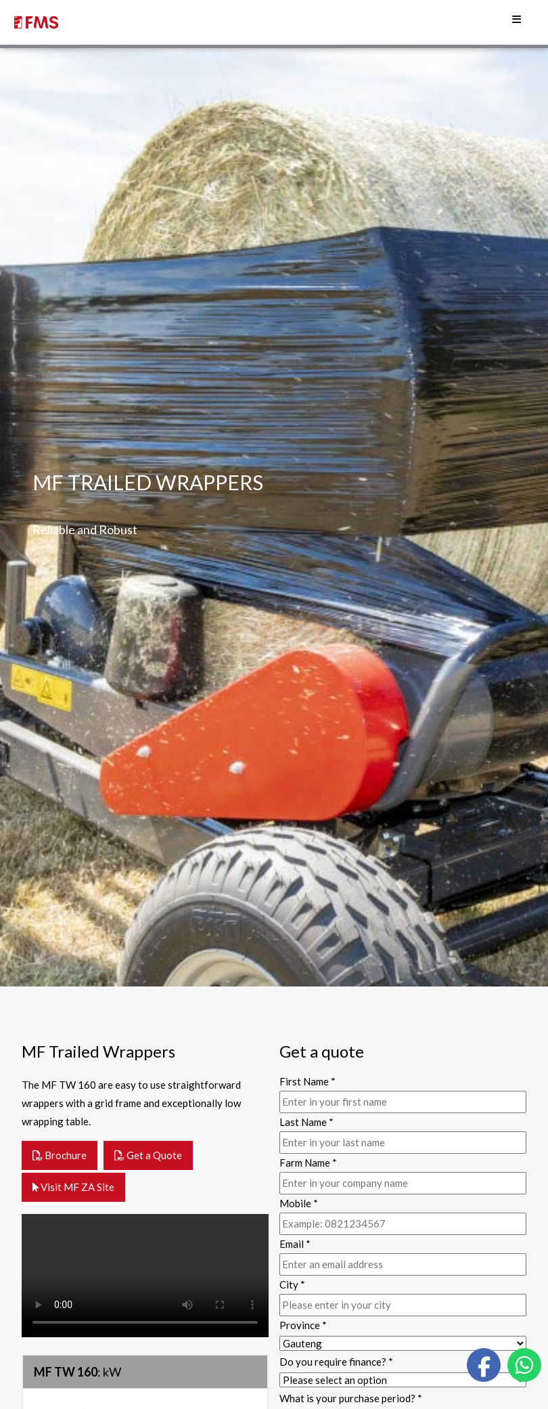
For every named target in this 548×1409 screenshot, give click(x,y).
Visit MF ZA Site (73, 1187)
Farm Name (308, 1162)
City (292, 1284)
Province (303, 1325)
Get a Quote (148, 1155)
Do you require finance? (336, 1362)
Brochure (59, 1155)
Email (295, 1244)
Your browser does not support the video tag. (145, 1275)
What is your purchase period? (350, 1398)
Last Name (306, 1122)
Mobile (298, 1203)
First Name (307, 1081)
